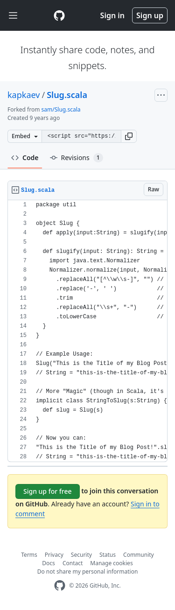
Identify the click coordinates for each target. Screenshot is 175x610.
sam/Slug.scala (61, 109)
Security (81, 555)
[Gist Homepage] (59, 15)
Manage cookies (111, 563)
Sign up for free (47, 491)
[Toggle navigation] (13, 15)
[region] (87, 331)
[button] (129, 136)
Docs (48, 563)
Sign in (112, 15)
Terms (29, 555)
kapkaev (23, 94)
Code (25, 157)
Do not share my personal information (87, 571)
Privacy (54, 555)
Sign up (149, 15)
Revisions (76, 157)
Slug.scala (67, 94)
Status (107, 555)
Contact (73, 563)
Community (138, 555)
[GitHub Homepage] (59, 585)
